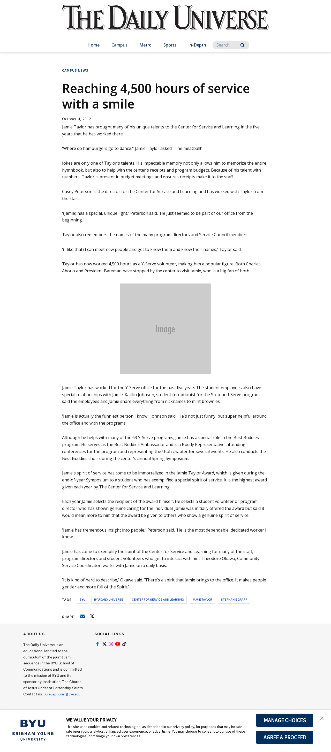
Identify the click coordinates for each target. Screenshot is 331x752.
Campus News (75, 70)
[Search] (231, 45)
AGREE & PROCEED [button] (284, 737)
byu (82, 599)
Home (93, 45)
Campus (119, 45)
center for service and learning (158, 599)
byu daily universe (108, 599)
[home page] (165, 23)
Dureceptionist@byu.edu (44, 700)
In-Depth (197, 45)
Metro (145, 45)
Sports (169, 45)
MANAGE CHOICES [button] (285, 720)
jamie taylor (202, 599)
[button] (322, 719)
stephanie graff (234, 599)
